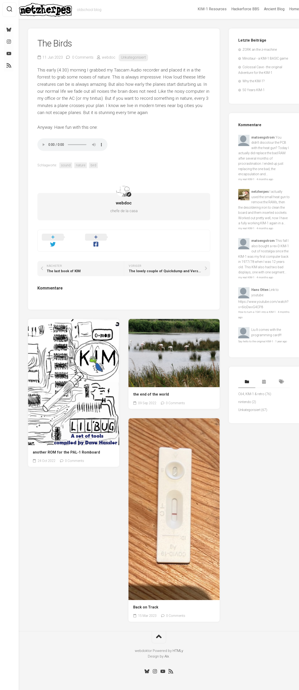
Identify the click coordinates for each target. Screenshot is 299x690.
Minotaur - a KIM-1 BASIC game (265, 58)
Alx (166, 650)
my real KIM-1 (246, 179)
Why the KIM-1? (253, 81)
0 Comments (82, 57)
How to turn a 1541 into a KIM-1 (257, 312)
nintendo (244, 402)
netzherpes (260, 191)
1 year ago (281, 341)
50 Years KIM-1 (253, 90)
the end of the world (151, 388)
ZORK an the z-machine (259, 49)
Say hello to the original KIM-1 (255, 341)
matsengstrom (263, 137)
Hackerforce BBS (236, 9)
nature (80, 165)
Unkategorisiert (133, 57)
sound (66, 165)
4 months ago (264, 179)
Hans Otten (259, 290)
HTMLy (178, 644)
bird (93, 165)
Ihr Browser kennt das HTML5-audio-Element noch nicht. (72, 144)
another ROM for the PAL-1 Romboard (66, 445)
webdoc (108, 57)
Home (285, 9)
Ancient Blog (265, 9)
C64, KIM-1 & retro (251, 394)
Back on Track (145, 600)
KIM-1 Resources (202, 9)
